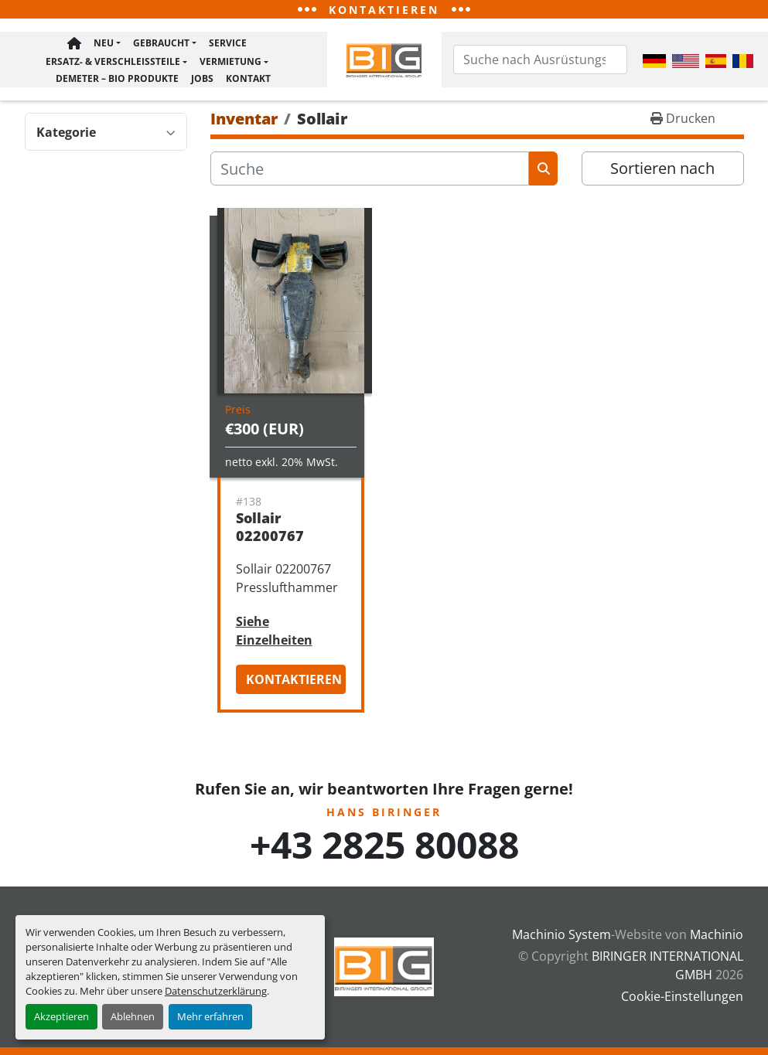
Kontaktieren (294, 682)
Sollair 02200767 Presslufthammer (297, 538)
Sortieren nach (662, 171)
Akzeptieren (61, 1016)
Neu (104, 46)
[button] (107, 46)
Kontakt (248, 77)
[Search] (540, 61)
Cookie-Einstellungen (682, 996)
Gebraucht (161, 46)
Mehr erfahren (210, 1016)
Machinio (716, 934)
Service (228, 46)
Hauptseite (74, 46)
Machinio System (561, 934)
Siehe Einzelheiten (274, 634)
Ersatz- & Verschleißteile (113, 63)
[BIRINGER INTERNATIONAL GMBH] (384, 966)
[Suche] (370, 172)
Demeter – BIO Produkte (117, 77)
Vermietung (230, 63)
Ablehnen (133, 1016)
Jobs (202, 77)
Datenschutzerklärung (216, 991)
